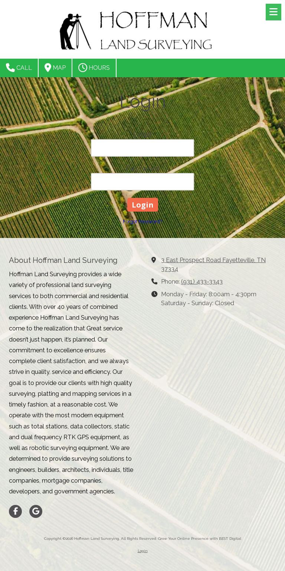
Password (143, 168)
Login (143, 551)
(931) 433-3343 (202, 281)
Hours (94, 67)
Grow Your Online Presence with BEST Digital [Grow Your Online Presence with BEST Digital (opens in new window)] (199, 538)
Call (19, 67)
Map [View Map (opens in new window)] (55, 67)
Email (142, 134)
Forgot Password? (142, 221)
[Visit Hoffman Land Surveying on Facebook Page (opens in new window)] (15, 511)
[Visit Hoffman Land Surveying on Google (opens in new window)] (35, 511)
